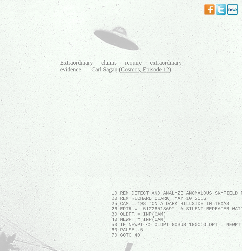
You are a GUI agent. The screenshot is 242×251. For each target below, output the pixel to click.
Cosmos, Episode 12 (145, 69)
